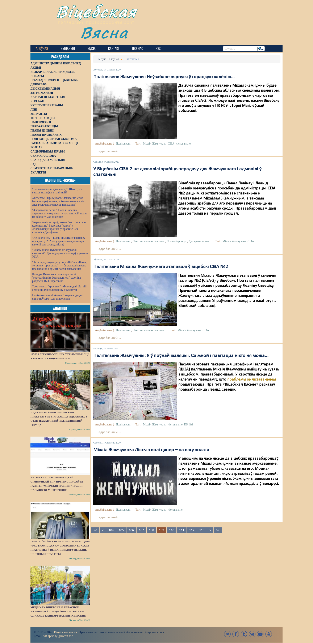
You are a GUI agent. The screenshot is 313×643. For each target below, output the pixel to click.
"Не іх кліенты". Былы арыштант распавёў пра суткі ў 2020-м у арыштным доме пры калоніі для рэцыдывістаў (58, 241)
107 (141, 530)
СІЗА (171, 143)
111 (181, 530)
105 (121, 530)
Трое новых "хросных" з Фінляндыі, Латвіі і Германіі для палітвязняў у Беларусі (59, 288)
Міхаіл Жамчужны (154, 143)
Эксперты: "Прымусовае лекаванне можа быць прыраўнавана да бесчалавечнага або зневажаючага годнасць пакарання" (58, 201)
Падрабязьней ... (108, 151)
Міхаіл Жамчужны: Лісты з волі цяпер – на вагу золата (151, 450)
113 (201, 530)
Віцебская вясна (65, 632)
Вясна (104, 32)
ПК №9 (188, 424)
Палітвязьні (123, 143)
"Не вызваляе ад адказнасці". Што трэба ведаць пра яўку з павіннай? (57, 191)
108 (151, 530)
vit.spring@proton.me (58, 636)
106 (131, 530)
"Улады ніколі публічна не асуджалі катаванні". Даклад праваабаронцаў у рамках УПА (60, 253)
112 (191, 530)
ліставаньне (183, 143)
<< (95, 530)
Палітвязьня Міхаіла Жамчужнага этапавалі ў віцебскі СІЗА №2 (160, 266)
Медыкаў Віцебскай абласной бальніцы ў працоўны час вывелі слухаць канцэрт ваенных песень (58, 611)
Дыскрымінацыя (199, 241)
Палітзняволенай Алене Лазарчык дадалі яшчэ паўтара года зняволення (57, 297)
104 (111, 530)
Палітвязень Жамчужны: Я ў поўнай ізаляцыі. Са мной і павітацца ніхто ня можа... (180, 355)
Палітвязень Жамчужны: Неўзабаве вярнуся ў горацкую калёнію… (164, 77)
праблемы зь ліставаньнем (251, 379)
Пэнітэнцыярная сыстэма (148, 241)
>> (218, 530)
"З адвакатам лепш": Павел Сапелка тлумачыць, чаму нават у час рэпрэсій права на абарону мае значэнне (59, 213)
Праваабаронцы (176, 241)
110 (171, 530)
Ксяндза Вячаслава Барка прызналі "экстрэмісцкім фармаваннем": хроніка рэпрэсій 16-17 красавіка (56, 278)
